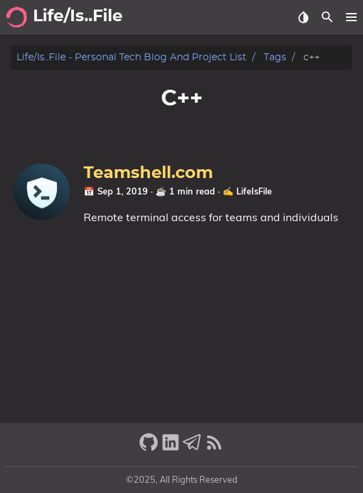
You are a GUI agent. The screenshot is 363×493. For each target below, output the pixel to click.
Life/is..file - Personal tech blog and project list (131, 57)
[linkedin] (171, 448)
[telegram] (192, 448)
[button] (351, 17)
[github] (149, 448)
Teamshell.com (148, 173)
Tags (275, 57)
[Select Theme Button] (303, 17)
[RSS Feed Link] (214, 448)
